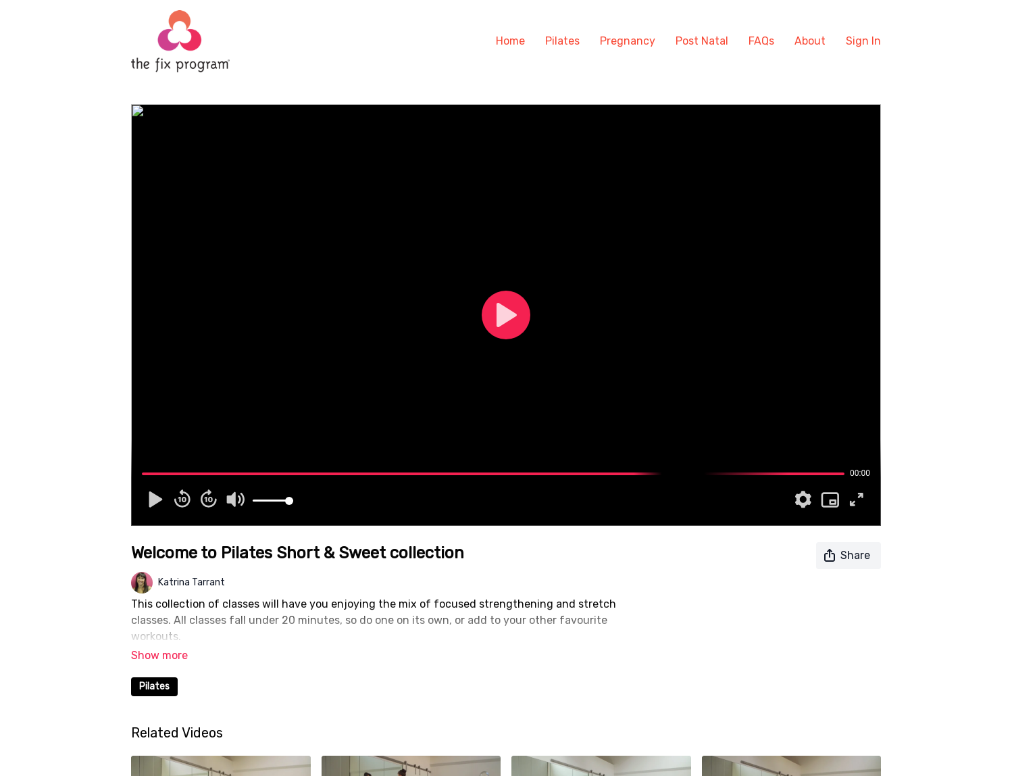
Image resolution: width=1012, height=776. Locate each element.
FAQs (761, 40)
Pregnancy (627, 40)
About (810, 40)
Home (510, 40)
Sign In (863, 40)
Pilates (562, 40)
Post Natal (702, 40)
